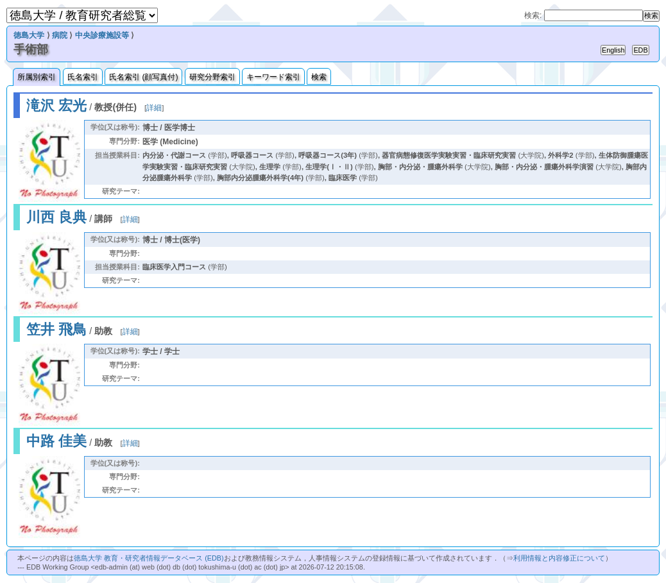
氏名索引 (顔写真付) (143, 76)
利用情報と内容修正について (559, 558)
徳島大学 (28, 35)
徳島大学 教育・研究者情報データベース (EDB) (148, 558)
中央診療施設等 (102, 35)
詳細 (154, 108)
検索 (319, 76)
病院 (59, 35)
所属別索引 (36, 76)
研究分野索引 (212, 76)
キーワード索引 (273, 76)
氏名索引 (82, 76)
